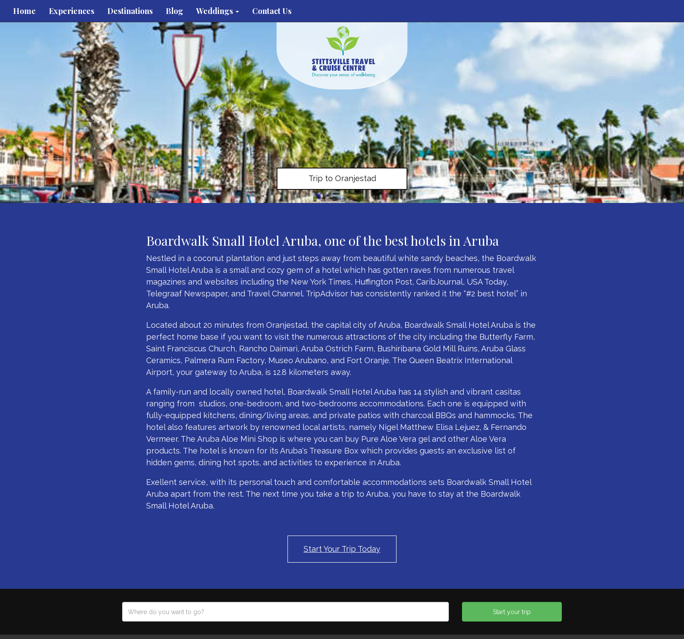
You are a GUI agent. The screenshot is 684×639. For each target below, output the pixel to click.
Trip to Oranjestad (342, 178)
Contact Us (271, 11)
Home (24, 11)
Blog (174, 11)
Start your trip (512, 611)
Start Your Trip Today (342, 548)
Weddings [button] (217, 11)
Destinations (130, 11)
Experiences (71, 11)
